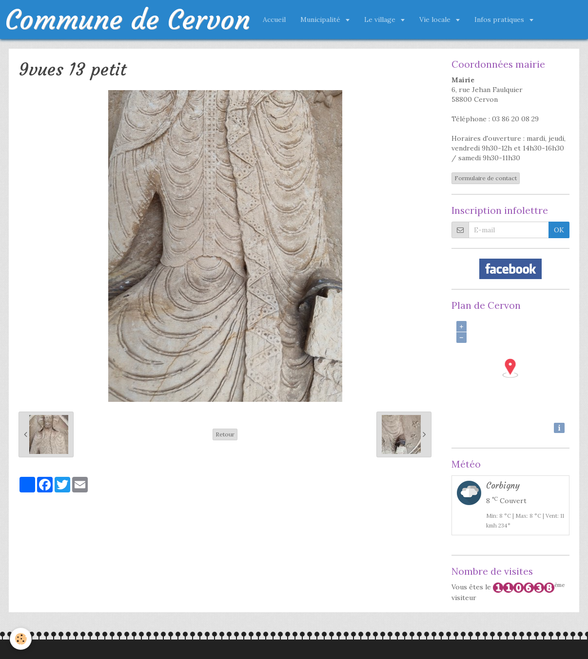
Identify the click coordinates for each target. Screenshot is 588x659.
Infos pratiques (500, 19)
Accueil (274, 19)
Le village (380, 19)
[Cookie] (21, 639)
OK (559, 230)
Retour (225, 434)
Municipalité (321, 19)
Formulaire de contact (485, 178)
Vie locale (435, 19)
